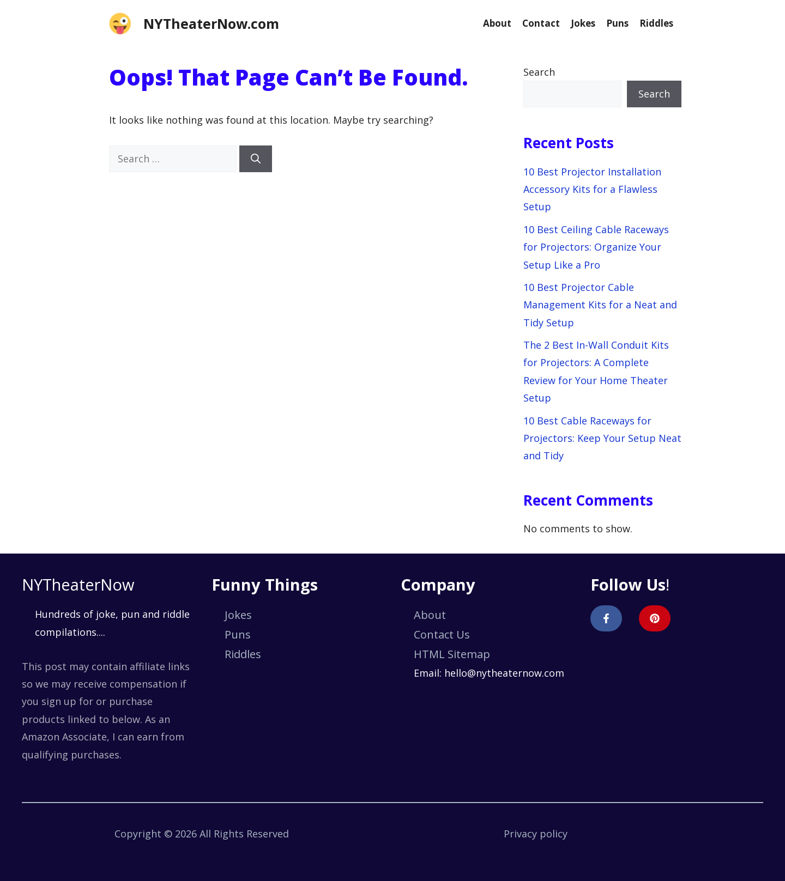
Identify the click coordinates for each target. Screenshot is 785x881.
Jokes (583, 23)
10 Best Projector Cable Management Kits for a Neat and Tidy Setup (600, 305)
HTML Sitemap (452, 654)
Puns (617, 23)
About (497, 23)
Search (539, 71)
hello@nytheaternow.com (504, 672)
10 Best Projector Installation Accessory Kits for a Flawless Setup (592, 189)
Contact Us (442, 634)
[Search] (255, 158)
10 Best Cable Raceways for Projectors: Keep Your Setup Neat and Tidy (602, 438)
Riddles (656, 23)
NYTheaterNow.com (211, 23)
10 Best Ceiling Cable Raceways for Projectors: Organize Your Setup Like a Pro (596, 247)
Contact (541, 23)
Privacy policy (535, 833)
